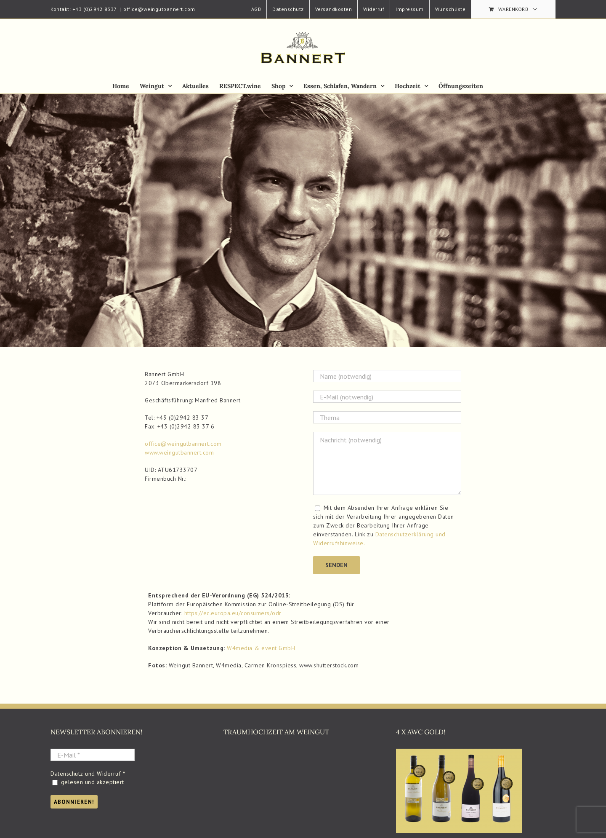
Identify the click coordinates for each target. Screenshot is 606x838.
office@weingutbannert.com (159, 9)
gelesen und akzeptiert (88, 782)
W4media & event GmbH (261, 648)
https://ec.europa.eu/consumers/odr (233, 613)
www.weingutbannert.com (179, 452)
